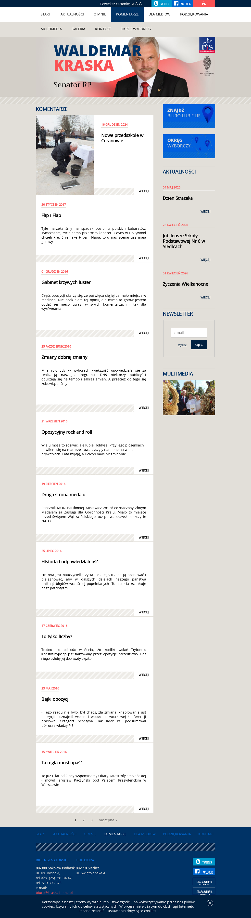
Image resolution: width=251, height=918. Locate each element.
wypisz (182, 345)
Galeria (78, 29)
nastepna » (108, 820)
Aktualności (72, 14)
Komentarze (127, 14)
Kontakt (103, 29)
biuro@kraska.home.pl (54, 892)
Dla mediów (159, 14)
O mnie (100, 14)
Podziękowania (194, 14)
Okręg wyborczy (136, 29)
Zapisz (199, 345)
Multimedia (51, 29)
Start (46, 14)
